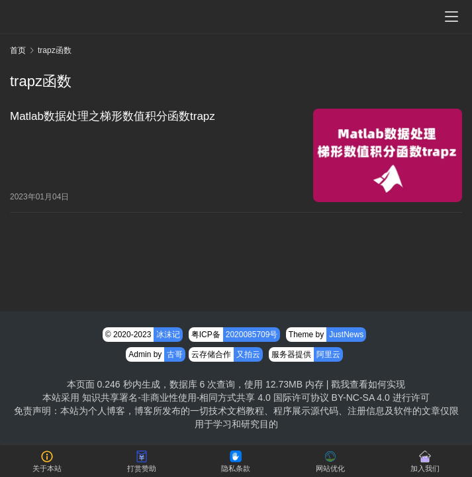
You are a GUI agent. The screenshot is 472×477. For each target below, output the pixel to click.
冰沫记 (168, 334)
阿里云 (328, 354)
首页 (18, 50)
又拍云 (248, 354)
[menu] (451, 16)
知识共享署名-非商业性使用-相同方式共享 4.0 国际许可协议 (205, 397)
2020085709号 (252, 334)
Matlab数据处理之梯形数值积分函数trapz (112, 116)
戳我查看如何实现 (368, 384)
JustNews (346, 334)
